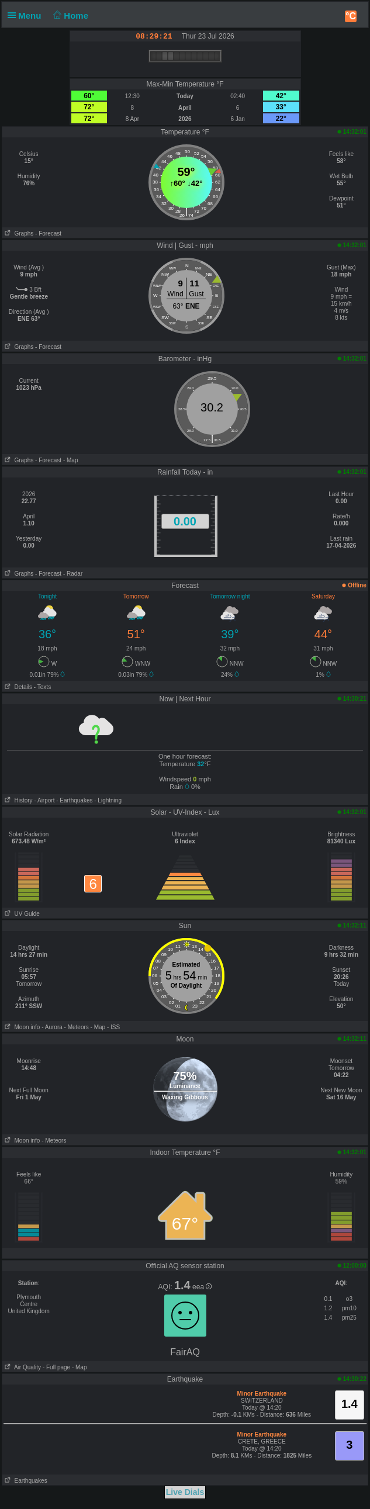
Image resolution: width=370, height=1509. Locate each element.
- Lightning (108, 800)
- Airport (44, 800)
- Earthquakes (74, 800)
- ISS (113, 1027)
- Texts (42, 687)
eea (202, 1287)
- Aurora (52, 1027)
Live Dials (185, 1492)
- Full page (56, 1367)
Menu (27, 15)
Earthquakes (24, 1480)
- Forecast (48, 233)
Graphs (17, 233)
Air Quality (21, 1367)
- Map (70, 460)
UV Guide (21, 914)
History (17, 800)
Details (17, 687)
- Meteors (76, 1027)
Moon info (21, 1027)
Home (70, 15)
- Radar (72, 573)
